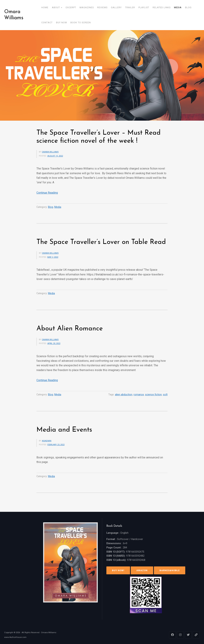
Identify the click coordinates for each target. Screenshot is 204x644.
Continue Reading (47, 192)
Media (57, 207)
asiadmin (46, 441)
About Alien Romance (69, 328)
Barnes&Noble (169, 570)
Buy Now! (118, 570)
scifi (165, 394)
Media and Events (64, 430)
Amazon (142, 570)
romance (139, 394)
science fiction (153, 394)
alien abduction (123, 394)
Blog (50, 207)
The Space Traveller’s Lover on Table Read (101, 242)
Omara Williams (13, 14)
